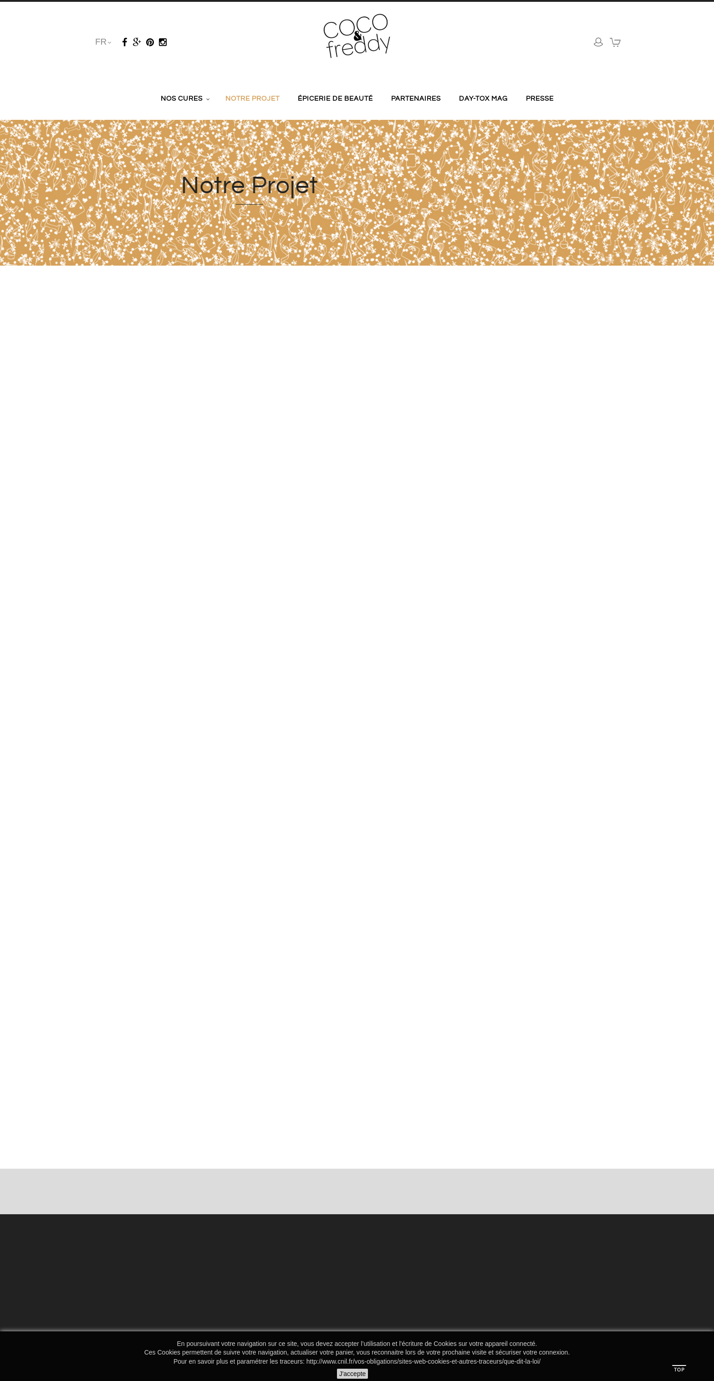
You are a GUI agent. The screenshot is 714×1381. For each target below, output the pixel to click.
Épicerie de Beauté (335, 98)
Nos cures (182, 98)
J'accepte (352, 1373)
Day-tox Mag (483, 98)
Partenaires (416, 98)
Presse (540, 98)
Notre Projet (252, 98)
